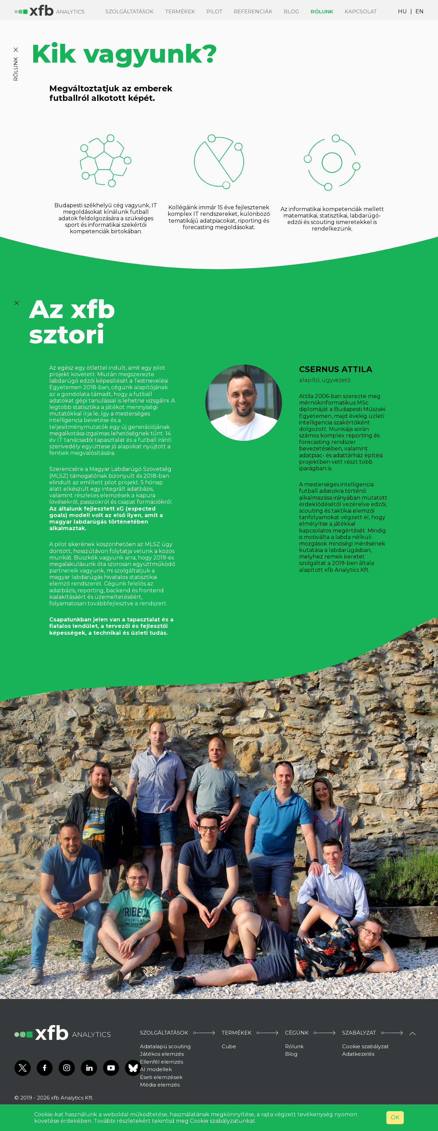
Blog (291, 11)
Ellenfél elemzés (161, 1061)
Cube (229, 1046)
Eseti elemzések (161, 1077)
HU (402, 11)
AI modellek (156, 1069)
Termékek (180, 11)
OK (395, 1117)
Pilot (214, 11)
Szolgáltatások (129, 11)
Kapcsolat (361, 11)
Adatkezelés (358, 1054)
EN (419, 11)
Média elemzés (160, 1084)
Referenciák (253, 11)
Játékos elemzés (162, 1054)
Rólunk (322, 11)
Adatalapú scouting (165, 1046)
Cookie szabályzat (365, 1046)
